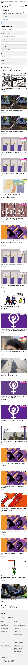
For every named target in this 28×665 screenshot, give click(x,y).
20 (14, 70)
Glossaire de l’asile (18, 627)
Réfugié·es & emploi (5, 633)
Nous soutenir (17, 649)
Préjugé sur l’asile (4, 628)
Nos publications (18, 634)
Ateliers (15, 636)
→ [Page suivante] (23, 70)
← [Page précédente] (12, 69)
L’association (17, 645)
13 (3, 70)
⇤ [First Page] (10, 69)
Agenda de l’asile (18, 633)
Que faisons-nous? (18, 646)
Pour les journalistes (5, 645)
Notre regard (3, 624)
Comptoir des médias (6, 627)
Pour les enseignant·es (6, 646)
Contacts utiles (17, 631)
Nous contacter (4, 616)
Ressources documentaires (20, 630)
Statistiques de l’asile (5, 630)
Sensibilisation (4, 631)
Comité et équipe (18, 648)
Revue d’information (18, 624)
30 (16, 70)
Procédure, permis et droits (20, 625)
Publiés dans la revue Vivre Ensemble (13, 23)
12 (1, 70)
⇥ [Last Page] (26, 70)
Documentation (4, 625)
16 (10, 70)
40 (19, 70)
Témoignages (17, 628)
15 (8, 70)
